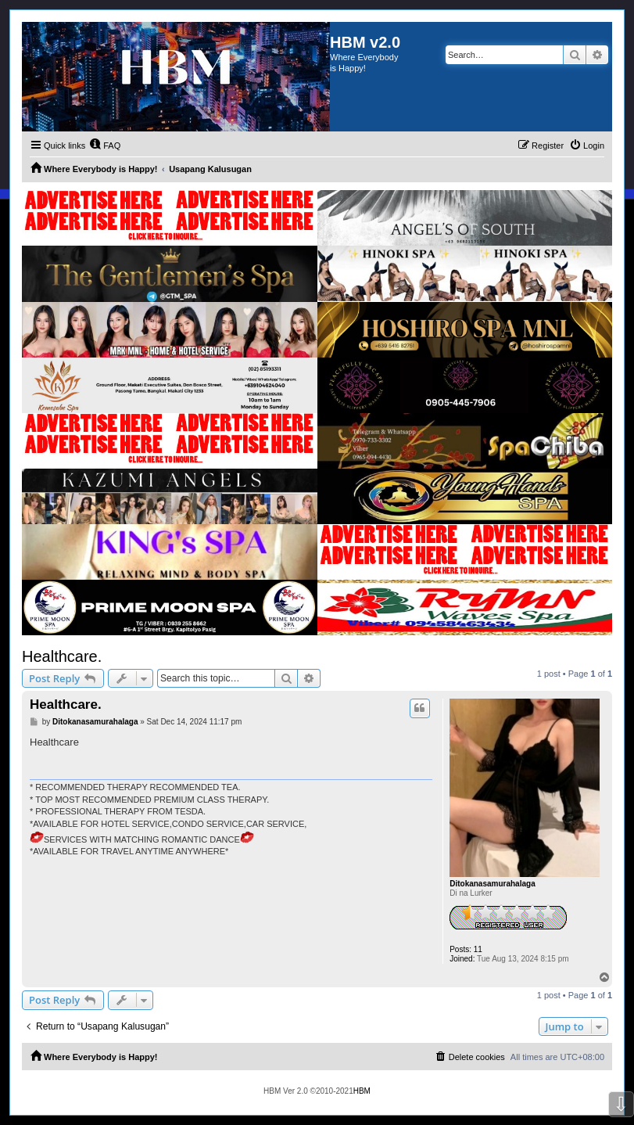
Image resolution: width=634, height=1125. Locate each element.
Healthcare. (62, 656)
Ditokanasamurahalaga (492, 883)
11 (478, 949)
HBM (362, 1091)
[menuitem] (104, 145)
